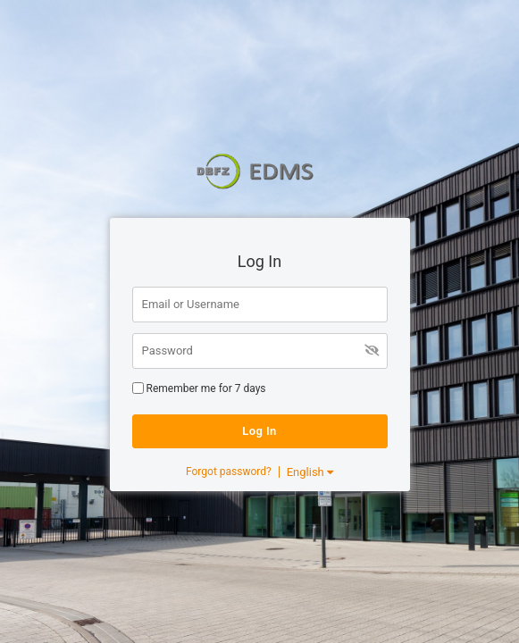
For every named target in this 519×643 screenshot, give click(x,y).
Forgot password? (229, 472)
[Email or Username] (260, 304)
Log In (259, 431)
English (310, 472)
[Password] (260, 351)
